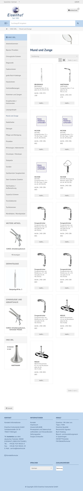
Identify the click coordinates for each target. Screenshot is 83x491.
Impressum (34, 425)
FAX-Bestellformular (63, 441)
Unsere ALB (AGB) (36, 427)
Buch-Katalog (61, 432)
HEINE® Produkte (62, 439)
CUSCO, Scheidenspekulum (15, 249)
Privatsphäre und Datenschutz (40, 429)
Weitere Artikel (13, 223)
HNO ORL (12, 37)
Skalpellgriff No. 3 (15, 289)
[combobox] (12, 2)
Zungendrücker (39, 223)
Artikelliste (72, 10)
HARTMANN (64, 84)
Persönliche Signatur (63, 429)
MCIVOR (37, 131)
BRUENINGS (38, 84)
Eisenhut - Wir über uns (64, 422)
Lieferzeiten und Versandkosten (41, 432)
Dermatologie (12, 264)
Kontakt (33, 422)
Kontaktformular (11, 455)
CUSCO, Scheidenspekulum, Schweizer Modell (15, 329)
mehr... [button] (41, 103)
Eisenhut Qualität (62, 427)
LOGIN (77, 2)
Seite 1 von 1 (72, 60)
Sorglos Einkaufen (36, 436)
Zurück (9, 408)
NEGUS (62, 315)
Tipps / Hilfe (60, 425)
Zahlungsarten (35, 434)
